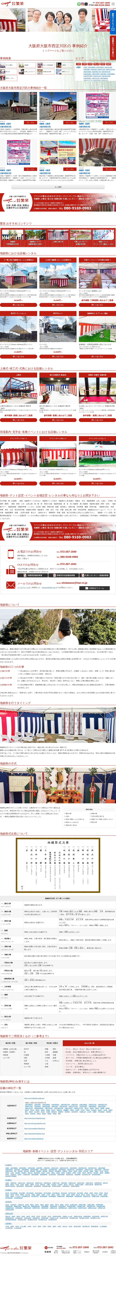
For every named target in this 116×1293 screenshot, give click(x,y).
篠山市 (78, 1194)
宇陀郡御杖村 (53, 1206)
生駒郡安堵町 (9, 1206)
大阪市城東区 (111, 74)
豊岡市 (22, 1194)
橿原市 (32, 1204)
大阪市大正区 (101, 69)
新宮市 (38, 1216)
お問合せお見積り (113, 1251)
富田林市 (67, 1112)
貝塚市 (27, 1113)
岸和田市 (108, 1112)
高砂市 (53, 1194)
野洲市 (49, 1226)
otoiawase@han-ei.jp (49, 587)
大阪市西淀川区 (96, 71)
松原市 (100, 1110)
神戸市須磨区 (47, 1193)
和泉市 (31, 1112)
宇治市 (17, 1184)
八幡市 (48, 1184)
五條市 (42, 1204)
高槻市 (43, 1110)
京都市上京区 (21, 1183)
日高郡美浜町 (19, 1218)
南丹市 (65, 1184)
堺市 (26, 1112)
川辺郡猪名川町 (25, 1196)
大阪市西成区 (87, 78)
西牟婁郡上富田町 (84, 1218)
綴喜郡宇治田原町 (10, 1186)
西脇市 (38, 1194)
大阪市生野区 (96, 74)
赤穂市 (33, 1194)
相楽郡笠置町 (20, 1186)
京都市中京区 (38, 1183)
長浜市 (17, 1226)
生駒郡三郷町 (91, 1204)
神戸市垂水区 (56, 1193)
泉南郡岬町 (78, 1174)
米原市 (70, 1226)
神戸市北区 (64, 1193)
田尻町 (55, 1113)
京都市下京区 (56, 1183)
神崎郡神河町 (78, 1196)
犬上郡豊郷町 (103, 1226)
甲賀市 (44, 1226)
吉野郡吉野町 (19, 1208)
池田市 (97, 1108)
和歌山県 (96, 64)
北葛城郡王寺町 (91, 1206)
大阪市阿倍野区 (88, 76)
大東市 (77, 1110)
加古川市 (27, 1194)
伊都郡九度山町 (78, 1216)
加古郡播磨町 (52, 1196)
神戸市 (7, 1193)
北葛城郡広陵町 (101, 1206)
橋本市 (18, 1216)
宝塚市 (43, 1194)
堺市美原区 (58, 1171)
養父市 (83, 1194)
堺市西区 (38, 1171)
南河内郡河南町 (96, 1174)
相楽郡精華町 (37, 1186)
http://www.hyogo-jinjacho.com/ (35, 1123)
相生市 (17, 1194)
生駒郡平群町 (82, 1204)
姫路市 (86, 1193)
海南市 (13, 1216)
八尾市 (105, 1110)
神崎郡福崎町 (69, 1196)
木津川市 (71, 1184)
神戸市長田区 (38, 1193)
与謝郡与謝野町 (75, 1186)
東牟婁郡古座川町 (32, 1219)
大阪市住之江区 (88, 80)
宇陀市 (67, 1204)
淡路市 (105, 1194)
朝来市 (100, 1194)
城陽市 (32, 1184)
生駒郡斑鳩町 (99, 1204)
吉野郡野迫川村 (62, 1208)
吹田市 (27, 1110)
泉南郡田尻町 (69, 1174)
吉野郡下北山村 (82, 1208)
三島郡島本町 (26, 1174)
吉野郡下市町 (36, 1208)
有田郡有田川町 (9, 1218)
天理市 (27, 1204)
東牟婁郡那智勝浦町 (10, 1219)
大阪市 (85, 67)
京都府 (103, 64)
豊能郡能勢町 (43, 1174)
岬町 (59, 1113)
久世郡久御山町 (89, 1184)
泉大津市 (36, 1112)
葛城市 (62, 1204)
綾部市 (12, 1184)
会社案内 (105, 1252)
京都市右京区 (72, 1183)
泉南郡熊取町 (61, 1174)
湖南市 (54, 1226)
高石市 (43, 1112)
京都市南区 (64, 1183)
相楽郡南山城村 (46, 1186)
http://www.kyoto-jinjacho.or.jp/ (34, 1118)
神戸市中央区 (72, 1193)
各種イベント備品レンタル (77, 1251)
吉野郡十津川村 (72, 1208)
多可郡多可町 (35, 1196)
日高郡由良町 (36, 1218)
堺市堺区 (20, 1171)
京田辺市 (53, 1184)
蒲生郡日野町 (77, 1226)
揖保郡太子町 (87, 1196)
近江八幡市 (23, 1226)
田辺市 (33, 1216)
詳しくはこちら (18, 305)
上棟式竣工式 (56, 1251)
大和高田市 (13, 1204)
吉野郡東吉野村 (9, 1209)
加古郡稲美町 (43, 1196)
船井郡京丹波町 (56, 1186)
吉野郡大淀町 (27, 1208)
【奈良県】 (8, 1202)
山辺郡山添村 (73, 1204)
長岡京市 (42, 1184)
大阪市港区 (93, 69)
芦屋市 (7, 1194)
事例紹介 (87, 1252)
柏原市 (110, 1110)
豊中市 (87, 1108)
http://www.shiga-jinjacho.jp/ (33, 1138)
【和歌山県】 (9, 1213)
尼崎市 (91, 1193)
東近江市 (65, 1226)
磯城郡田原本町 (35, 1206)
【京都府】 (8, 1180)
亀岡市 (27, 1184)
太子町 (89, 1112)
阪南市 (44, 1113)
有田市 (23, 1216)
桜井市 (37, 1204)
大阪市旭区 (103, 74)
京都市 (7, 1183)
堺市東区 (32, 1171)
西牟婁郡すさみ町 (95, 1218)
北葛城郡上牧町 (81, 1206)
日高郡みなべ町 (54, 1218)
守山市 (34, 1226)
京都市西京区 (98, 1183)
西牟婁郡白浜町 (73, 1218)
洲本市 (106, 1193)
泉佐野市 (33, 1113)
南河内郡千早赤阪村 (10, 1176)
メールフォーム (23, 587)
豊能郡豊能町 (35, 1174)
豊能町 (102, 1108)
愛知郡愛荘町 (94, 1226)
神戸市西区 (80, 1193)
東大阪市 (94, 1110)
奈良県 (90, 64)
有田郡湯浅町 (95, 1216)
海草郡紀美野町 (57, 1216)
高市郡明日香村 (71, 1206)
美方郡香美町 (9, 1198)
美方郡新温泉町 (18, 1198)
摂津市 (37, 1110)
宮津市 (22, 1184)
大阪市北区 (104, 80)
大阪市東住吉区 (106, 76)
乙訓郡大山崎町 (79, 1184)
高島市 (59, 1226)
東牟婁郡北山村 (43, 1219)
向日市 (37, 1184)
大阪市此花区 (108, 67)
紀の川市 (43, 1216)
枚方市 (53, 1110)
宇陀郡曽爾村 (44, 1206)
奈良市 (7, 1204)
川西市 (58, 1194)
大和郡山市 (21, 1204)
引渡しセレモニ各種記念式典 (65, 1251)
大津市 (7, 1226)
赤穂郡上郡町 (95, 1196)
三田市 (68, 1194)
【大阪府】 (8, 1165)
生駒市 (52, 1204)
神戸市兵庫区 (30, 1193)
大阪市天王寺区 (110, 69)
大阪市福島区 (100, 67)
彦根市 (12, 1226)
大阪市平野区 (97, 80)
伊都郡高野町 (87, 1216)
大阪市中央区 (29, 1106)
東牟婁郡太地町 (22, 1219)
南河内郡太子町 (86, 1174)
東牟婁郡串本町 (52, 1219)
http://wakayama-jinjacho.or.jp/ (34, 1133)
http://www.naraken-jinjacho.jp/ (34, 1128)
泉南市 (39, 1113)
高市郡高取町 (62, 1206)
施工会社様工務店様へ (96, 1251)
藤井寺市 (54, 1112)
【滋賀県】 (8, 1223)
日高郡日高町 (27, 1218)
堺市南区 (45, 1171)
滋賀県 (109, 64)
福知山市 (105, 1183)
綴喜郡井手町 (98, 1184)
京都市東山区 (47, 1183)
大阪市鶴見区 (104, 78)
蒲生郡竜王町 (86, 1226)
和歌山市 (7, 1216)
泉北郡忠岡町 (52, 1174)
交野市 (72, 1110)
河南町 (95, 1112)
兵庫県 (84, 64)
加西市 (73, 1194)
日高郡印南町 (44, 1218)
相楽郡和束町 (28, 1186)
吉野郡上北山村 (92, 1208)
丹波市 (88, 1194)
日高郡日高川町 (64, 1218)
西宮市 (101, 1193)
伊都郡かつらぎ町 (67, 1216)
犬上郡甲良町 (9, 1228)
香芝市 (57, 1204)
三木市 (48, 1194)
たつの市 (17, 1196)
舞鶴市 (7, 1184)
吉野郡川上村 (101, 1208)
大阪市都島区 (92, 67)
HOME (49, 1247)
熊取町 (49, 1113)
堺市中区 (26, 1171)
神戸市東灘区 (14, 1193)
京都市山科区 (89, 1183)
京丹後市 (60, 1184)
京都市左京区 (30, 1183)
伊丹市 (12, 1194)
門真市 (88, 1110)
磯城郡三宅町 (26, 1206)
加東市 (12, 1196)
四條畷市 (66, 1110)
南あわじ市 (94, 1194)
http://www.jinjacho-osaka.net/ (34, 1098)
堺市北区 (51, 1171)
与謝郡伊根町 (65, 1186)
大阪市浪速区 (87, 71)
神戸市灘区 (22, 1193)
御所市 (47, 1204)
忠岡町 (48, 1112)
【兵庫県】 (8, 1190)
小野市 (63, 1194)
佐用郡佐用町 (104, 1196)
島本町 (48, 1110)
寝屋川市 (59, 1110)
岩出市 (49, 1216)
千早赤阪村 (101, 1112)
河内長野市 (74, 1112)
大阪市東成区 (87, 74)
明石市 (96, 1193)
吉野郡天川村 (53, 1208)
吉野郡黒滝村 (44, 1208)
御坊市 (28, 1216)
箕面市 (92, 1108)
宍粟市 (7, 1196)
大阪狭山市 (82, 1112)
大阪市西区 (86, 69)
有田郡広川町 (104, 1216)
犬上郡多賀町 (17, 1228)
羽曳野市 (60, 1112)
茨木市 (32, 1110)
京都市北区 (13, 1183)
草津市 (29, 1226)
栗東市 (39, 1226)
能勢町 (108, 1108)
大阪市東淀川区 (106, 71)
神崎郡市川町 (61, 1196)
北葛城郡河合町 (9, 1208)
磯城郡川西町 (17, 1206)
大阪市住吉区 (97, 76)
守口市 (83, 1110)
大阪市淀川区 (96, 78)
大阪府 (78, 64)
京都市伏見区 (80, 1183)
